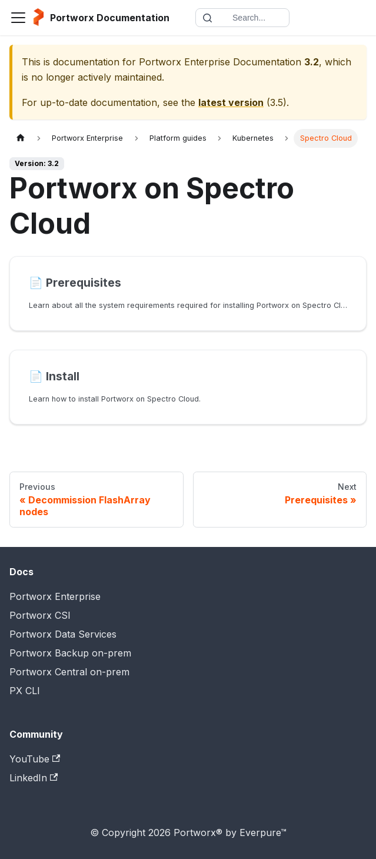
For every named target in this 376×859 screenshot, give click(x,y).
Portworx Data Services (63, 634)
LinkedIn (33, 778)
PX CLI (24, 691)
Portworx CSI (40, 615)
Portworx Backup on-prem (70, 653)
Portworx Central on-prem (69, 672)
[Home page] (20, 138)
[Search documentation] (242, 17)
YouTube (34, 759)
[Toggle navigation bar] (18, 17)
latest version (231, 102)
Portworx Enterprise (55, 596)
